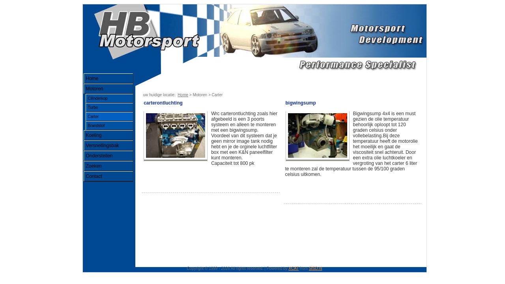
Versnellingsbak (102, 145)
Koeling (94, 135)
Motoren (94, 89)
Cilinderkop (98, 98)
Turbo (93, 107)
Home (92, 78)
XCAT (293, 268)
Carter (93, 116)
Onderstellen (99, 156)
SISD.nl (315, 268)
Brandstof (96, 125)
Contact (94, 176)
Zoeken (94, 166)
